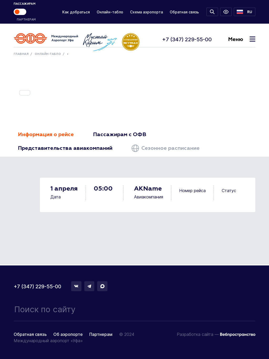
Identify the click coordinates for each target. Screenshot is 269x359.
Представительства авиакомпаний (65, 148)
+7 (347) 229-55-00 (187, 39)
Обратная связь (184, 12)
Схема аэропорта (146, 12)
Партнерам (100, 334)
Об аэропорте (68, 334)
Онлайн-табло (110, 12)
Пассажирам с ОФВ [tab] (119, 134)
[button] (244, 12)
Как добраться (76, 12)
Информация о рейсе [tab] (46, 134)
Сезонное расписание (166, 148)
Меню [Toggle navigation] (241, 39)
